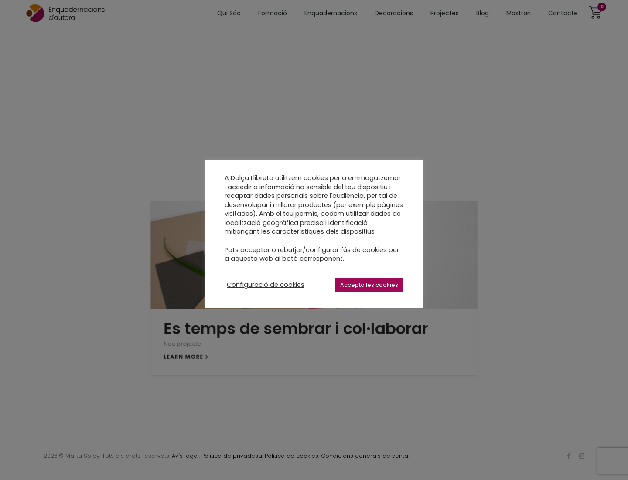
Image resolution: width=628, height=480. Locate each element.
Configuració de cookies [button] (265, 285)
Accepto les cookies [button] (369, 285)
